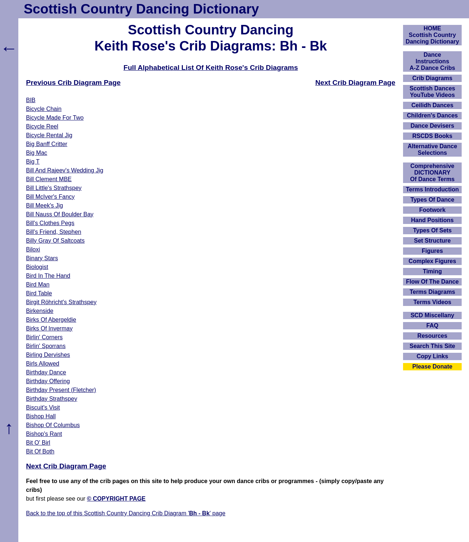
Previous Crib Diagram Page (73, 82)
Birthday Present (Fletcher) (61, 390)
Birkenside (39, 311)
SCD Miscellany (432, 315)
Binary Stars (42, 258)
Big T (33, 161)
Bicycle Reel (42, 126)
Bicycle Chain (44, 109)
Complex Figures (432, 261)
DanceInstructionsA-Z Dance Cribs (432, 61)
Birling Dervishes (48, 355)
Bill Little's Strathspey (54, 188)
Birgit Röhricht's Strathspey (61, 302)
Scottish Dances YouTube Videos (432, 91)
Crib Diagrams (432, 78)
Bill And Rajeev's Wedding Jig (64, 170)
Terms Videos (432, 302)
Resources (432, 336)
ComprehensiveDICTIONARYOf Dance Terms (432, 172)
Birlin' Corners (44, 337)
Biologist (37, 267)
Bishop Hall (41, 416)
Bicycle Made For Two (55, 118)
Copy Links (432, 356)
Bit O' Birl (38, 443)
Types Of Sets (432, 230)
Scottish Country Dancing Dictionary (141, 8)
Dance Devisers (432, 126)
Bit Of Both (40, 451)
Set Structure (432, 241)
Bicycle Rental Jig (49, 135)
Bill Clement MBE (48, 179)
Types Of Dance (432, 200)
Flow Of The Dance (432, 282)
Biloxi (33, 249)
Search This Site (432, 346)
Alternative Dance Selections (432, 149)
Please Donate (432, 366)
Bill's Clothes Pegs (50, 223)
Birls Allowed (42, 363)
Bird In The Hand (48, 276)
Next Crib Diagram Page (355, 82)
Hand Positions (432, 220)
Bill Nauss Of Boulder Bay (59, 214)
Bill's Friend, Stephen (53, 232)
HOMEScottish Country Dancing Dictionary (432, 35)
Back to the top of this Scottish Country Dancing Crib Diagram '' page (125, 513)
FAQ (432, 325)
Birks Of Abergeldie (51, 320)
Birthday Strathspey (51, 399)
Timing (432, 271)
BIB (31, 100)
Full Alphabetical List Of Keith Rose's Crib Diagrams (210, 67)
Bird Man (37, 284)
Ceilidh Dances (432, 105)
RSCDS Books (432, 136)
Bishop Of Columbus (53, 425)
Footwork (432, 210)
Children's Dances (432, 115)
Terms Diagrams (432, 292)
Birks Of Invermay (49, 328)
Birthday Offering (48, 381)
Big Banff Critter (46, 144)
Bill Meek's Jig (44, 205)
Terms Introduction (432, 189)
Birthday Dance (46, 372)
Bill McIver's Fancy (50, 197)
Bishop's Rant (44, 434)
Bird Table (39, 293)
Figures (432, 251)
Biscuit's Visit (43, 407)
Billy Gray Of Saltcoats (55, 241)
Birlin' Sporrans (46, 346)
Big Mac (36, 153)
